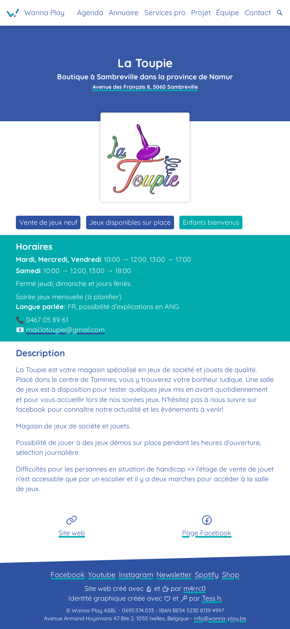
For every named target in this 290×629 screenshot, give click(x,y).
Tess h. (212, 598)
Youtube (102, 574)
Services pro (165, 12)
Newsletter (173, 574)
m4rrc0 (195, 588)
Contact (258, 12)
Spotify (207, 574)
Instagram (136, 574)
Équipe (227, 12)
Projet (201, 12)
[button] (279, 12)
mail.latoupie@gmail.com (65, 329)
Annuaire (124, 12)
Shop (230, 574)
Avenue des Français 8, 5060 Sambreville (145, 86)
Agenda (90, 12)
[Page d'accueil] (36, 13)
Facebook (68, 574)
